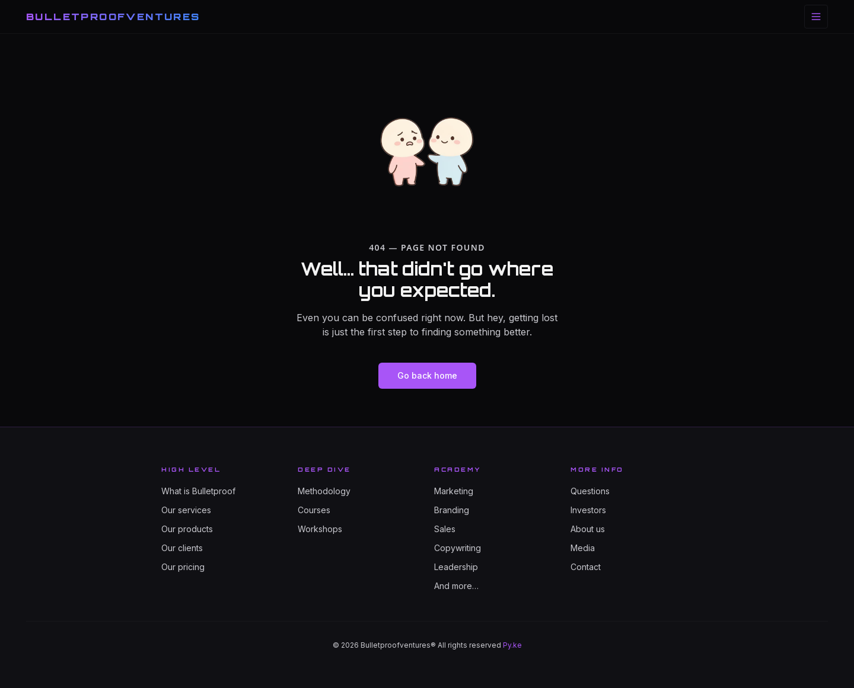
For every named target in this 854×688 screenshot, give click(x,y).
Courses (314, 510)
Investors (588, 510)
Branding (451, 510)
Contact (586, 567)
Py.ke (512, 645)
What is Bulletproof (198, 491)
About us (588, 529)
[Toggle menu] (816, 16)
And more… (456, 586)
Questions (590, 491)
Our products (187, 529)
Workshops (320, 529)
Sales (444, 529)
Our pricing (183, 567)
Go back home (427, 375)
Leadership (456, 567)
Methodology (324, 491)
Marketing (453, 491)
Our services (186, 510)
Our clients (182, 548)
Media (583, 548)
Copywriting (457, 548)
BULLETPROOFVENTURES (113, 17)
